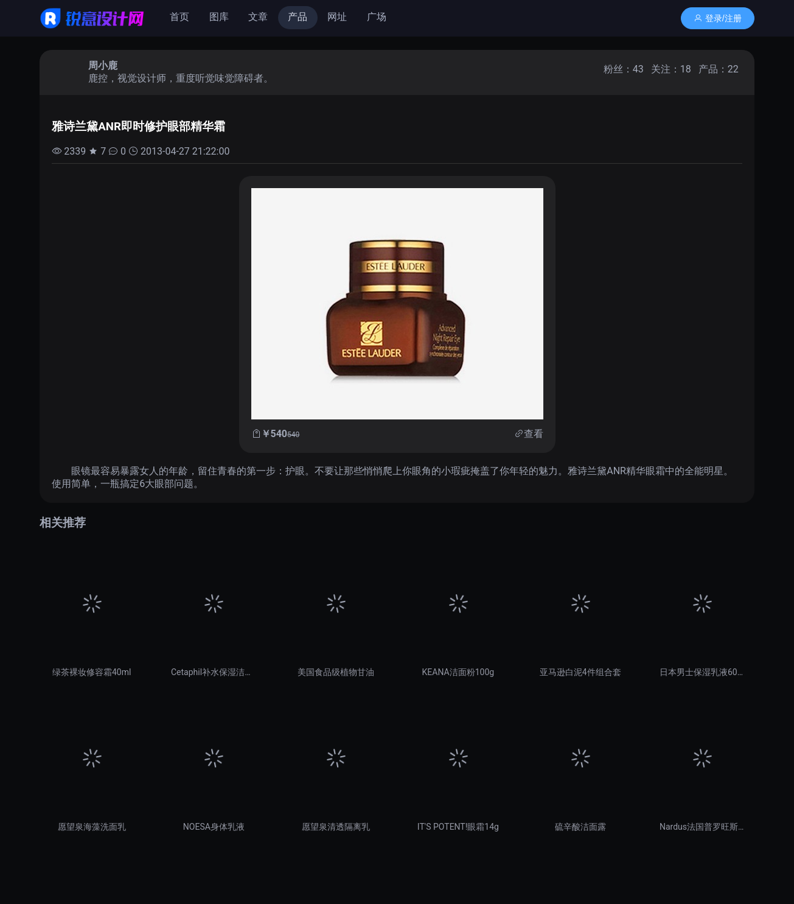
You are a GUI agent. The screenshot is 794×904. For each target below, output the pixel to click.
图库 (219, 17)
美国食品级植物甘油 (336, 672)
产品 (297, 17)
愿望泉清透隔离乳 (336, 827)
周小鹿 (102, 65)
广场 (376, 17)
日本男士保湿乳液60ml (702, 672)
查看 (533, 434)
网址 (337, 17)
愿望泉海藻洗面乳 (92, 827)
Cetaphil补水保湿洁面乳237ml (214, 672)
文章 (258, 17)
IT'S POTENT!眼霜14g (458, 827)
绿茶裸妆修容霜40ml (91, 672)
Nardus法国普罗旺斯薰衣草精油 (702, 827)
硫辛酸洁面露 (580, 827)
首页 (179, 17)
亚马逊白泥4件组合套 (580, 672)
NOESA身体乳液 (214, 827)
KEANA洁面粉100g (458, 672)
